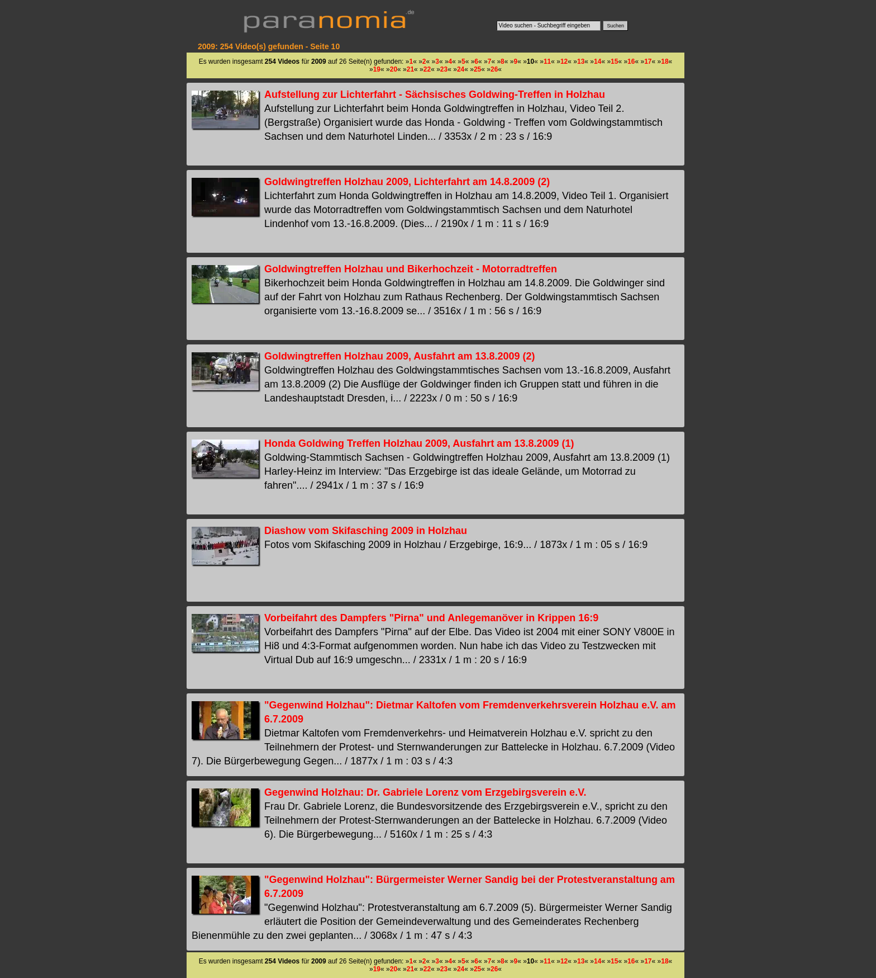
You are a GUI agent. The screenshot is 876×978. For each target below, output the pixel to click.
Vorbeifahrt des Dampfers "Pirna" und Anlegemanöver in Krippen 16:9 (431, 617)
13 (580, 61)
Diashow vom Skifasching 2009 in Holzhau (365, 530)
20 (393, 69)
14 (597, 61)
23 (443, 69)
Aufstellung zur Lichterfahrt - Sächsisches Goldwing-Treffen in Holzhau (434, 94)
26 (494, 69)
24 (460, 69)
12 (564, 61)
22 (427, 69)
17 (647, 61)
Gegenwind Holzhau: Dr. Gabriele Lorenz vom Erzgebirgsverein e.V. (425, 792)
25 (477, 69)
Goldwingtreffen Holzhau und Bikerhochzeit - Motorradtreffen (410, 269)
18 (664, 61)
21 (410, 69)
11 (547, 61)
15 (614, 61)
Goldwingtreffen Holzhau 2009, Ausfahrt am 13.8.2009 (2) (399, 356)
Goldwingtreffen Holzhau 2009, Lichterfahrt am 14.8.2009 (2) (407, 181)
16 (631, 61)
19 (376, 69)
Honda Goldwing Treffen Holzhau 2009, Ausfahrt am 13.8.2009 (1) (419, 443)
